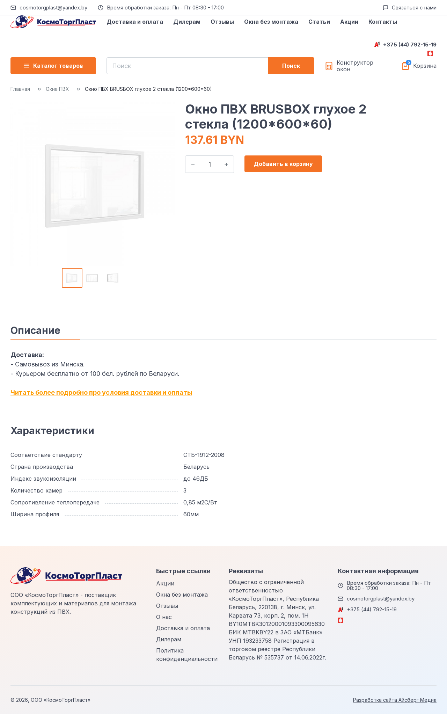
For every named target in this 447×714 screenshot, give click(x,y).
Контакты (382, 21)
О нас (164, 616)
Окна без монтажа (271, 21)
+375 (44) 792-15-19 (410, 44)
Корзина (425, 66)
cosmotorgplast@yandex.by (53, 7)
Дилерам (186, 21)
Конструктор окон (355, 66)
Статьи (319, 21)
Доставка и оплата (135, 21)
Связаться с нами (414, 7)
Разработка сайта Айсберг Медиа (395, 700)
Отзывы (222, 21)
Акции (349, 21)
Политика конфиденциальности (187, 654)
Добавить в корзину (283, 163)
